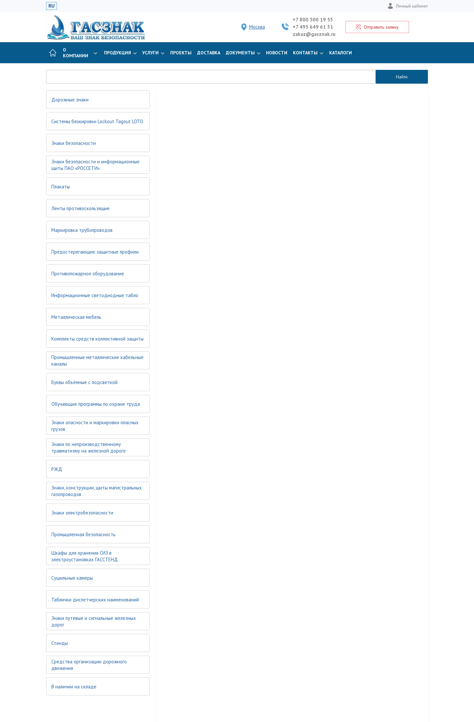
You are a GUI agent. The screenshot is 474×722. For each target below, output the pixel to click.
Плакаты (60, 186)
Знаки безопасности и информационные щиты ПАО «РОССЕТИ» (95, 164)
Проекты (181, 53)
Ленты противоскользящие (80, 208)
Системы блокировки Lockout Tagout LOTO (97, 121)
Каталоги (340, 53)
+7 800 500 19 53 (313, 19)
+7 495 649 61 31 (313, 27)
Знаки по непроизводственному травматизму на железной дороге (88, 447)
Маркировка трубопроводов (82, 230)
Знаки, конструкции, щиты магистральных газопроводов (96, 491)
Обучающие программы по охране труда (95, 404)
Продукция (120, 53)
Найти (402, 77)
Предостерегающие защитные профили (95, 252)
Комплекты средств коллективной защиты (97, 339)
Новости (276, 53)
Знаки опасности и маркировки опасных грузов (95, 425)
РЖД (56, 469)
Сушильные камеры (72, 578)
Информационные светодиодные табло (94, 295)
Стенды (59, 643)
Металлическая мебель (76, 317)
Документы (242, 53)
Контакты (307, 53)
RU (51, 6)
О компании (80, 53)
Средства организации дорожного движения (89, 664)
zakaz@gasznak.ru (314, 34)
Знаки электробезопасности (82, 513)
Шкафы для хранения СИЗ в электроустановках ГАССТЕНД (84, 556)
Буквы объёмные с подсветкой (84, 382)
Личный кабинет (407, 6)
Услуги (153, 53)
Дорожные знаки (70, 100)
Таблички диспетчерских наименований (95, 600)
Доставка (208, 53)
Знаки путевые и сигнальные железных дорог (93, 621)
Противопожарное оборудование (87, 273)
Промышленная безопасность (83, 534)
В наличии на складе (73, 686)
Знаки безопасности (73, 143)
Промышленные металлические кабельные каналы (97, 360)
